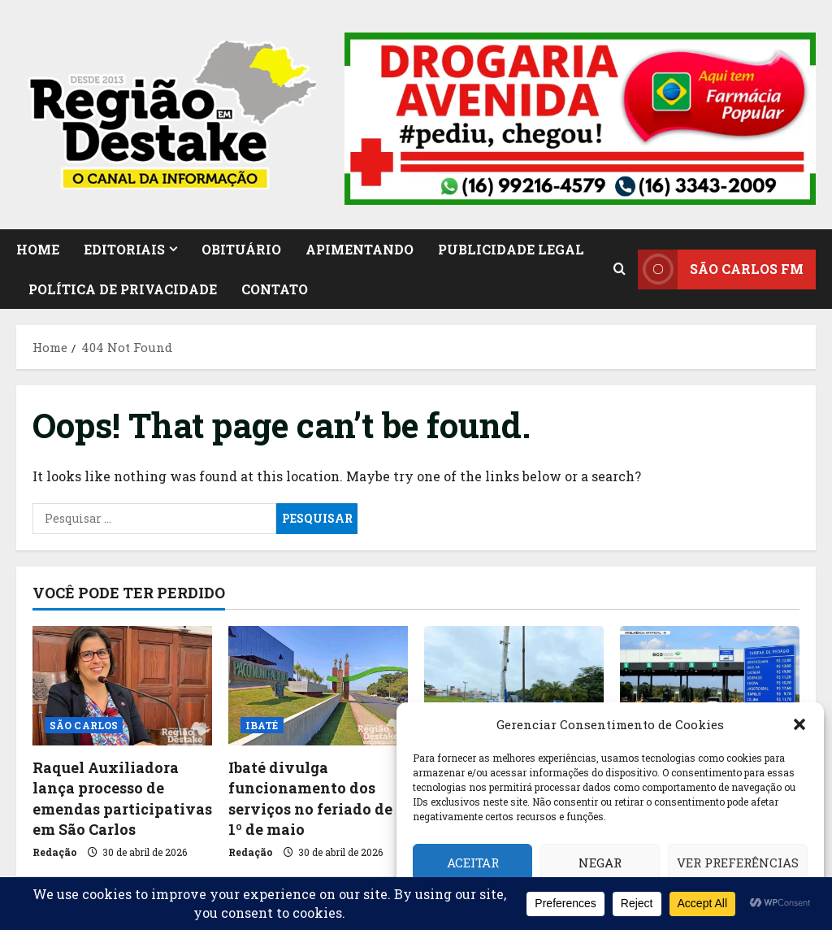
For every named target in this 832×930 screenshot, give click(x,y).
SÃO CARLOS (84, 725)
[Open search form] (619, 269)
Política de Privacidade (122, 289)
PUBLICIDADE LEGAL (511, 249)
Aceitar (473, 862)
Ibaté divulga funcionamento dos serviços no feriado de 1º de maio (310, 798)
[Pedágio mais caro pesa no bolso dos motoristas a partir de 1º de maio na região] (710, 685)
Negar (600, 862)
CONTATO (274, 289)
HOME (37, 249)
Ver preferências (738, 862)
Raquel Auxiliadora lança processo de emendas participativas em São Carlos (122, 798)
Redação (54, 851)
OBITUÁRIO (241, 249)
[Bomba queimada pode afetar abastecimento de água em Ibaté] (514, 685)
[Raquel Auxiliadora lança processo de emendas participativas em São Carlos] (122, 685)
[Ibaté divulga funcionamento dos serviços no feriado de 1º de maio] (318, 685)
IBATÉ (262, 725)
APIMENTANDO (360, 249)
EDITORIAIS (124, 249)
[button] (799, 724)
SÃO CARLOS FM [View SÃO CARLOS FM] (721, 269)
